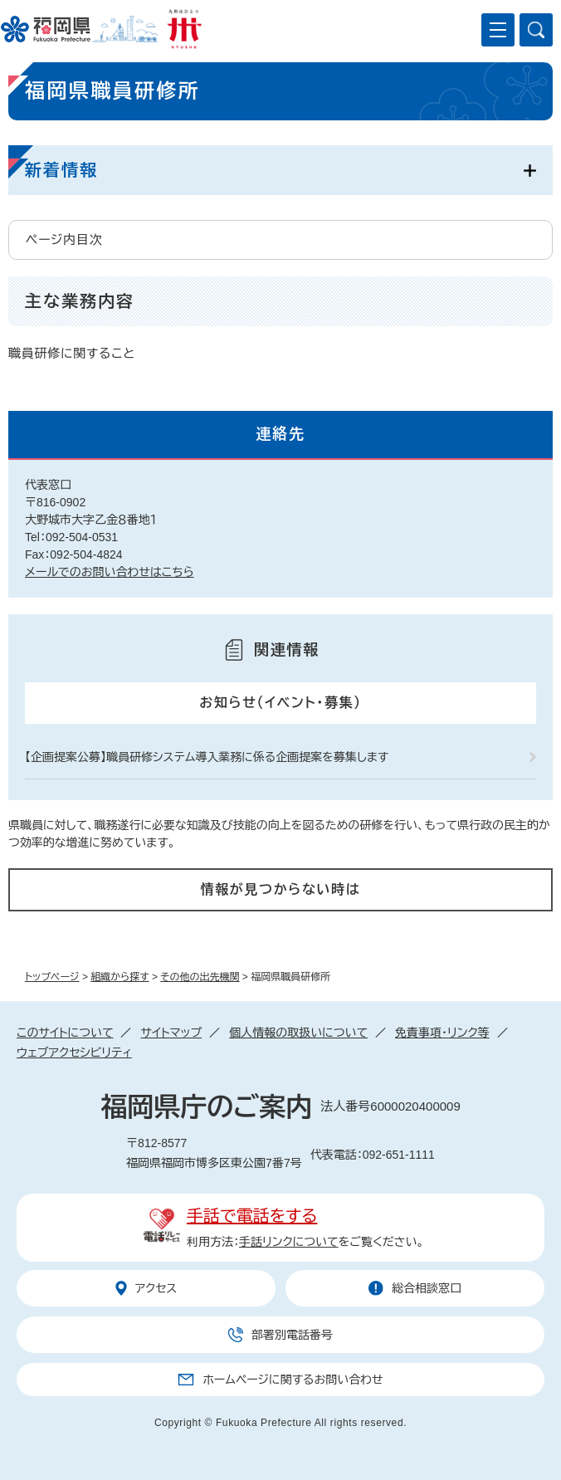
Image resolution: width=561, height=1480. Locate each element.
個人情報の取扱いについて (298, 1032)
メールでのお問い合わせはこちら (109, 572)
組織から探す (119, 977)
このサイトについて (65, 1032)
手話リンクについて (289, 1241)
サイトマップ (171, 1032)
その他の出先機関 (199, 977)
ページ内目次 (64, 239)
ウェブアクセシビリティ (74, 1052)
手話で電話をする (252, 1216)
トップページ (52, 977)
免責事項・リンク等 (442, 1032)
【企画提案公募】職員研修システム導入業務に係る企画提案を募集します (206, 757)
